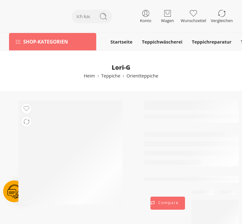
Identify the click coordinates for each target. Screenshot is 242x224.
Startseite (121, 42)
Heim (89, 76)
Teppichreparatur (212, 42)
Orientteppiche (142, 76)
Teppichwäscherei (162, 42)
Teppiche (111, 76)
